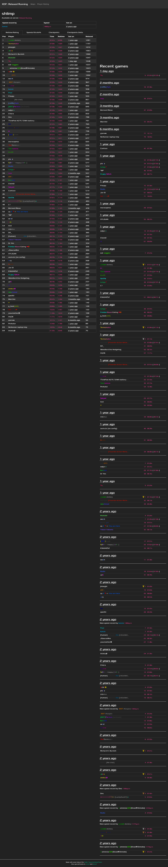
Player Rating (43, 4)
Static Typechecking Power (93, 862)
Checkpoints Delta (75, 32)
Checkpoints (54, 32)
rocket (88, 864)
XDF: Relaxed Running (15, 4)
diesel (95, 864)
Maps (33, 4)
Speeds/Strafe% (34, 32)
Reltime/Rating (12, 32)
